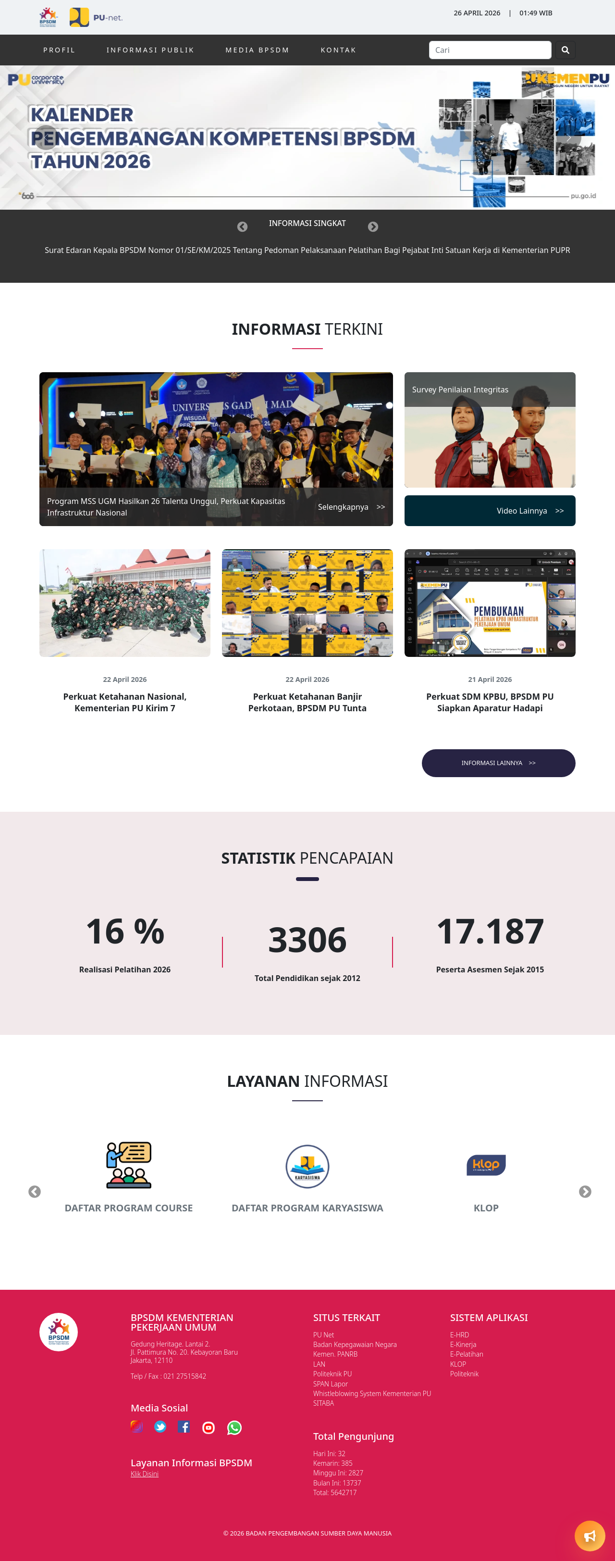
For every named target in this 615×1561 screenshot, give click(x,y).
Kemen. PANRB (335, 1354)
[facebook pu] (184, 1428)
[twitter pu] (160, 1428)
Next (583, 1190)
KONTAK (338, 49)
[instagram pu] (137, 1428)
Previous (32, 1190)
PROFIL (59, 49)
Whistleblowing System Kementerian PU (372, 1393)
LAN (319, 1364)
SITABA (323, 1403)
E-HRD (459, 1334)
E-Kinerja (463, 1344)
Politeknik (464, 1373)
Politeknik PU (332, 1373)
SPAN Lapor (330, 1383)
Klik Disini (145, 1473)
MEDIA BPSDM (257, 49)
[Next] (373, 226)
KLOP (458, 1364)
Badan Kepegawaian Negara (355, 1344)
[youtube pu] (208, 1428)
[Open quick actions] (590, 1536)
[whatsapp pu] (234, 1428)
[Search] (490, 50)
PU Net (323, 1334)
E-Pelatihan (466, 1354)
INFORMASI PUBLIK (151, 49)
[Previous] (242, 226)
